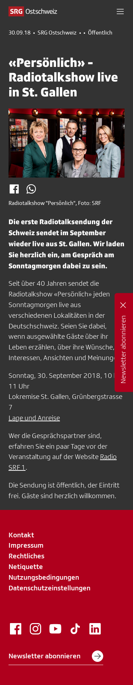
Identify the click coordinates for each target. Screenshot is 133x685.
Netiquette (26, 566)
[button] (120, 11)
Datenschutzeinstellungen (49, 588)
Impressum (26, 545)
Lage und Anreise (34, 418)
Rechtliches (26, 556)
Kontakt (21, 535)
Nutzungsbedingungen (44, 577)
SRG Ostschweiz (57, 33)
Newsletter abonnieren (56, 656)
